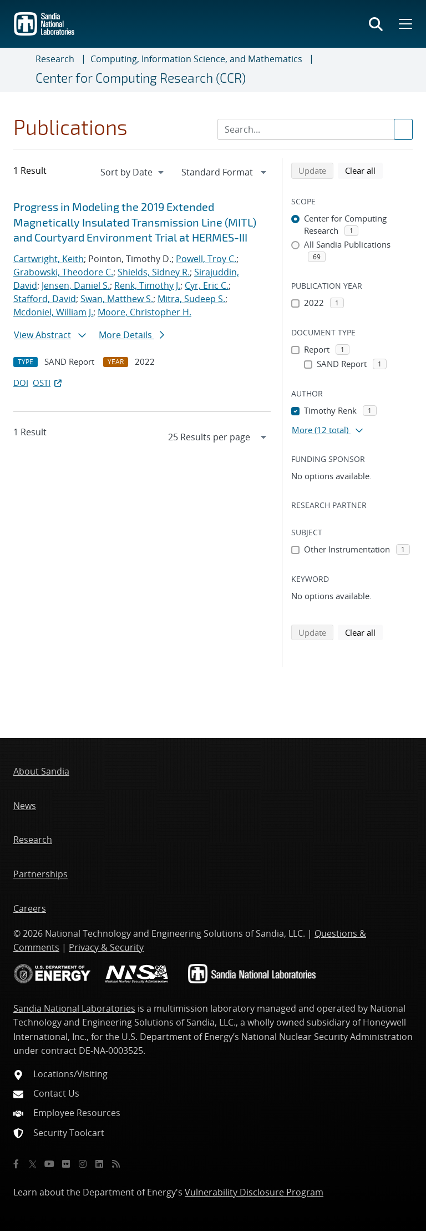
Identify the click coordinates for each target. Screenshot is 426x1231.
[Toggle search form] (375, 24)
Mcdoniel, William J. (53, 312)
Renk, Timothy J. (147, 285)
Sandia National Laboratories (74, 1008)
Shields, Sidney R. (154, 272)
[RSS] (116, 1163)
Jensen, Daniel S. (76, 285)
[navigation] (133, 172)
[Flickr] (66, 1163)
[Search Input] (315, 129)
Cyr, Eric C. (207, 285)
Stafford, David (44, 299)
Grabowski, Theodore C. (63, 272)
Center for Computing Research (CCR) (141, 78)
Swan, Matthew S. (116, 299)
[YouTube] (49, 1163)
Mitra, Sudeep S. (191, 299)
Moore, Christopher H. (144, 312)
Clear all (364, 170)
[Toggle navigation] (22, 70)
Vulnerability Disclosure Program (254, 1192)
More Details (131, 335)
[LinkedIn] (99, 1163)
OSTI (48, 382)
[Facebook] (16, 1163)
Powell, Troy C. (206, 259)
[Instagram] (82, 1163)
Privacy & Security (106, 947)
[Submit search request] (403, 129)
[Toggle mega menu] (404, 24)
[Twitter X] (32, 1163)
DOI (20, 382)
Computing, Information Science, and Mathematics (196, 59)
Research (55, 59)
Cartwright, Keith (48, 259)
